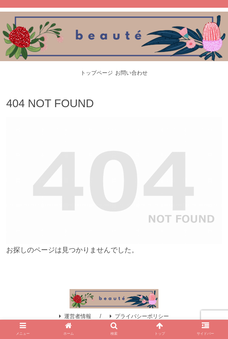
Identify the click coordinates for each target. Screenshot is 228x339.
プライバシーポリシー (139, 316)
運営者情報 (75, 316)
